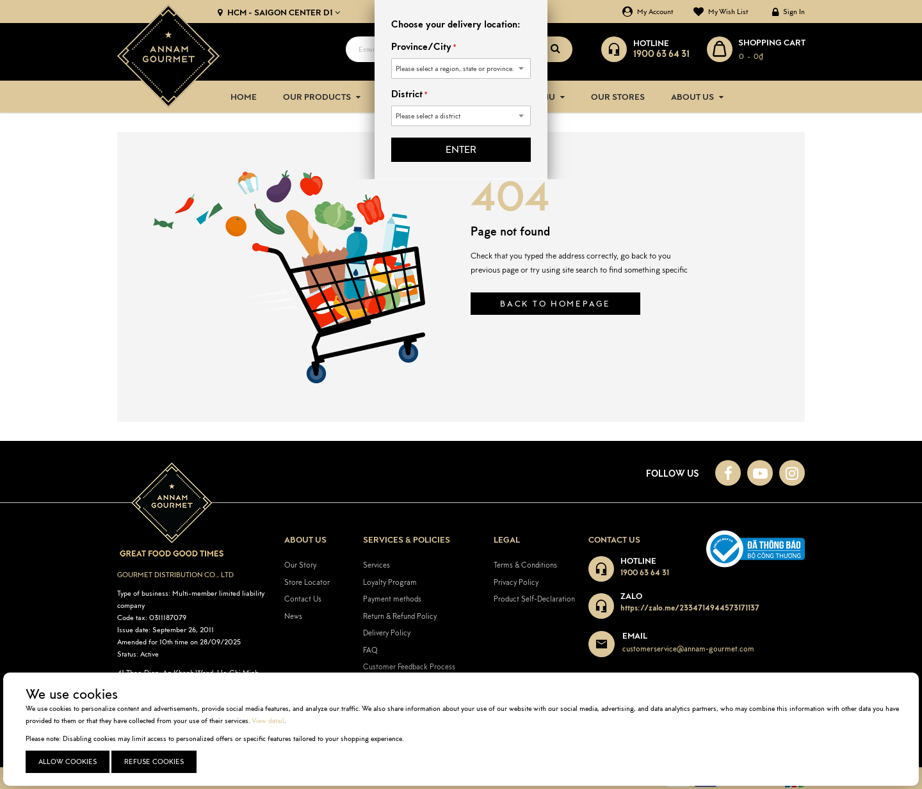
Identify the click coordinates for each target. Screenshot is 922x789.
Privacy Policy (516, 581)
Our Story (300, 564)
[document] (463, 729)
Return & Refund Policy (400, 615)
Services (376, 564)
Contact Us (302, 598)
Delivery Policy (386, 632)
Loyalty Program (390, 581)
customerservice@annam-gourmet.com (688, 648)
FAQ (370, 649)
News (293, 615)
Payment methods (392, 598)
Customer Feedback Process (409, 666)
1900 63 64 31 (644, 572)
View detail (268, 720)
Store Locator (307, 581)
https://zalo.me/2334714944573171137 (689, 607)
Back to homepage (555, 303)
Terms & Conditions (525, 564)
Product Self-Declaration (534, 598)
